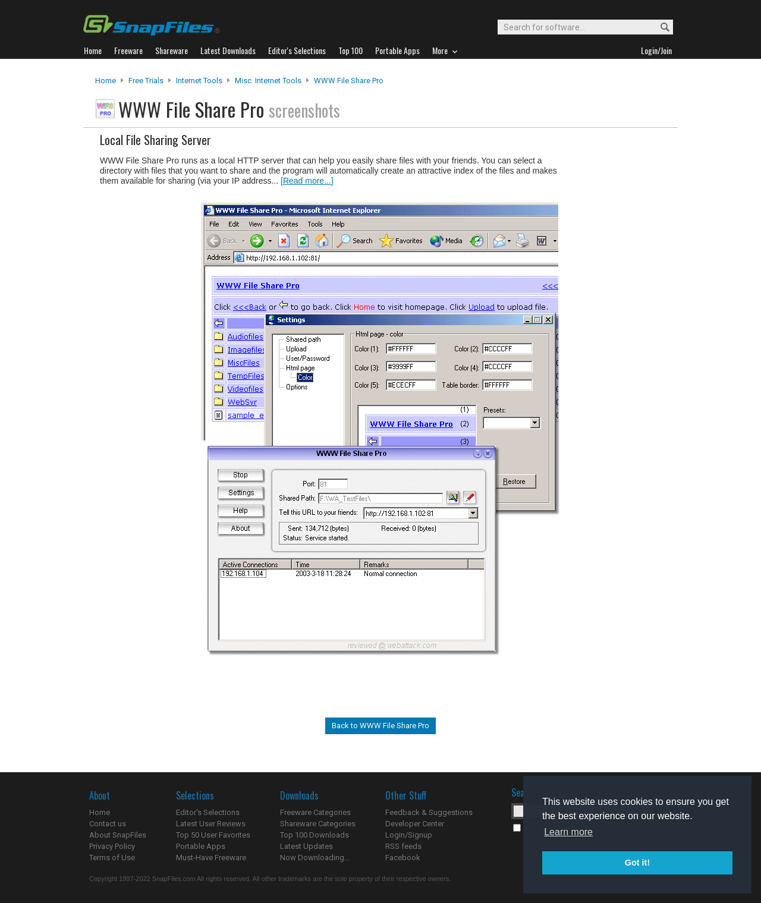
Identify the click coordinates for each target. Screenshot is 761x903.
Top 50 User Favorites (213, 834)
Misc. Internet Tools (268, 80)
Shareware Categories (318, 823)
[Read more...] (307, 180)
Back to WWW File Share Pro (380, 725)
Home (105, 80)
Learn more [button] (568, 832)
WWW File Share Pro (348, 80)
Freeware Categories (315, 812)
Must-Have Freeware (211, 857)
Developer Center (414, 823)
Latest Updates (306, 846)
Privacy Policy (112, 846)
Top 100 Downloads (314, 834)
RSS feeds (403, 846)
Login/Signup (408, 834)
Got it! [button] (637, 862)
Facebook (402, 857)
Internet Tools (199, 80)
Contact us (107, 823)
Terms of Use (112, 857)
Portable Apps (200, 846)
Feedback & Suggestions (429, 812)
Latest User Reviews (211, 823)
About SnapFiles (117, 834)
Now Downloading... (315, 857)
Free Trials (145, 80)
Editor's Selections (208, 812)
